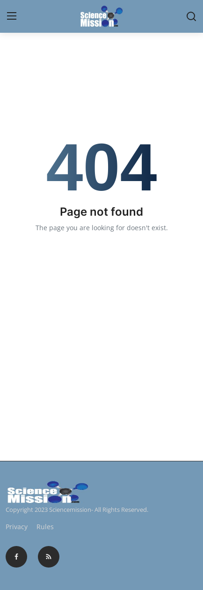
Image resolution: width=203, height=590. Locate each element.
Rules (45, 526)
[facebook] (16, 557)
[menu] (11, 16)
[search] (191, 16)
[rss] (48, 557)
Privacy (17, 526)
